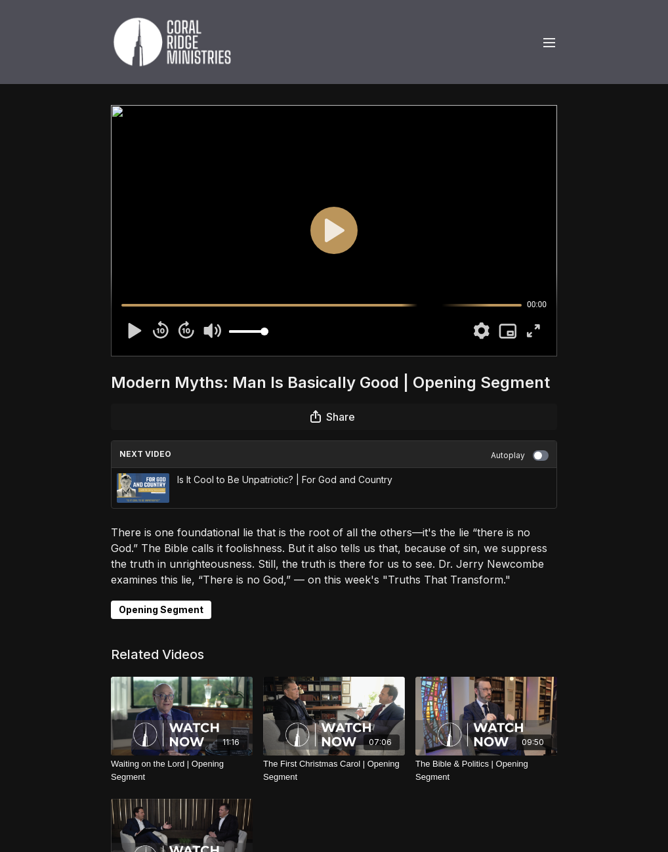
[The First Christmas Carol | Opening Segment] (334, 770)
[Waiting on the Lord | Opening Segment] (182, 770)
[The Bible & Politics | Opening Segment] (486, 770)
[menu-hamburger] (549, 42)
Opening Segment (161, 609)
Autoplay (520, 455)
